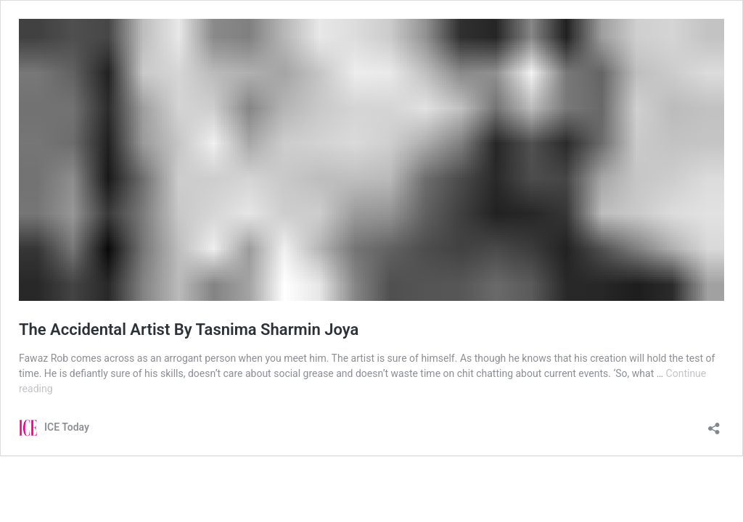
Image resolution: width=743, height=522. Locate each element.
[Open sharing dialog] (714, 424)
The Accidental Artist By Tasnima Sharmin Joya (188, 329)
